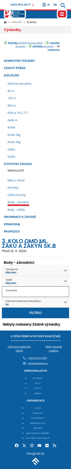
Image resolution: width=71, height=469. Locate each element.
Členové (38, 413)
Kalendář (17, 22)
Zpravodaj (12, 224)
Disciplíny (11, 75)
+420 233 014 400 (37, 358)
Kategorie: (12, 269)
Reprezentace (38, 423)
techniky (13, 187)
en (55, 5)
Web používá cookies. (54, 348)
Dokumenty (38, 418)
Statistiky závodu (18, 164)
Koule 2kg (14, 135)
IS (46, 4)
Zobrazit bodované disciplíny (23, 301)
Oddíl (9, 279)
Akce (38, 383)
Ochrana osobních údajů (19, 348)
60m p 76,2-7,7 (18, 113)
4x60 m (13, 120)
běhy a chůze (16, 180)
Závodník (11, 290)
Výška (11, 156)
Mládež (38, 428)
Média (37, 393)
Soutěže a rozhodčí (38, 438)
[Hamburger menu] (62, 13)
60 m (11, 91)
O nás (37, 407)
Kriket (11, 127)
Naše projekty (22, 4)
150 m (12, 98)
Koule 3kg (14, 142)
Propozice (12, 231)
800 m (12, 105)
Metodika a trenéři (37, 433)
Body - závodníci (18, 202)
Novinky (38, 378)
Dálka (11, 149)
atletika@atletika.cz (38, 363)
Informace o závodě (20, 217)
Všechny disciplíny (19, 83)
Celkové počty (17, 195)
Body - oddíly (16, 209)
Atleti (37, 388)
